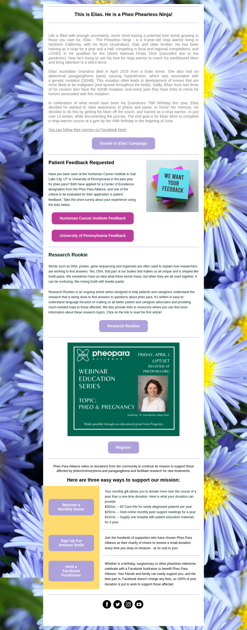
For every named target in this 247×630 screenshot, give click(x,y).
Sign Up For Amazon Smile (71, 543)
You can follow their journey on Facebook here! (87, 130)
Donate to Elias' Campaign (123, 143)
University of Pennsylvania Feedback (93, 235)
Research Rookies (123, 326)
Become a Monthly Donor (71, 507)
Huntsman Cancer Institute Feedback (93, 218)
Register (123, 447)
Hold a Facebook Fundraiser (71, 570)
